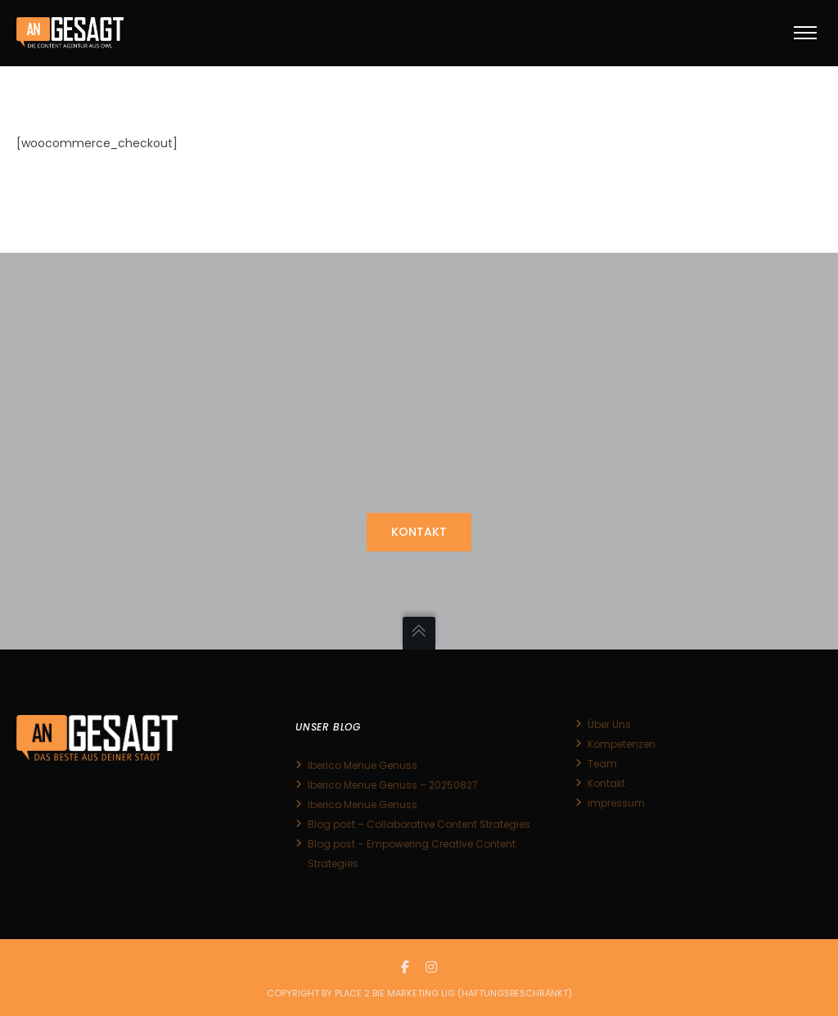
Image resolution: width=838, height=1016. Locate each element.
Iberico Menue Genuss (362, 765)
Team (602, 764)
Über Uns (609, 724)
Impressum (616, 803)
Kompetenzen (622, 744)
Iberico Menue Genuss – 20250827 (393, 785)
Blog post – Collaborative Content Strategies (419, 824)
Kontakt (606, 783)
